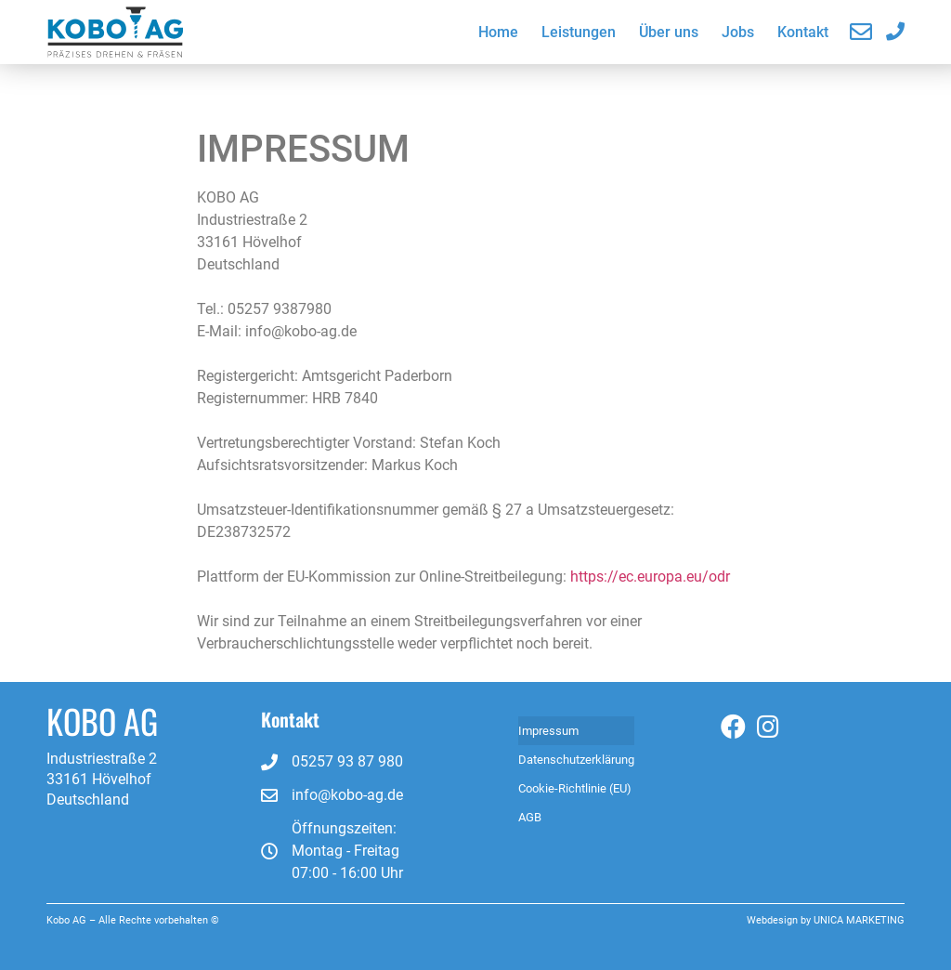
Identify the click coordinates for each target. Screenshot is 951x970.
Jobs (738, 32)
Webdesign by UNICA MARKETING (826, 920)
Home (498, 32)
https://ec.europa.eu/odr (650, 576)
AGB (529, 817)
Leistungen (578, 32)
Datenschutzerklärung (576, 760)
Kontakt (802, 32)
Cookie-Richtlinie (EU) (575, 788)
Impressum (548, 731)
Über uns (668, 32)
